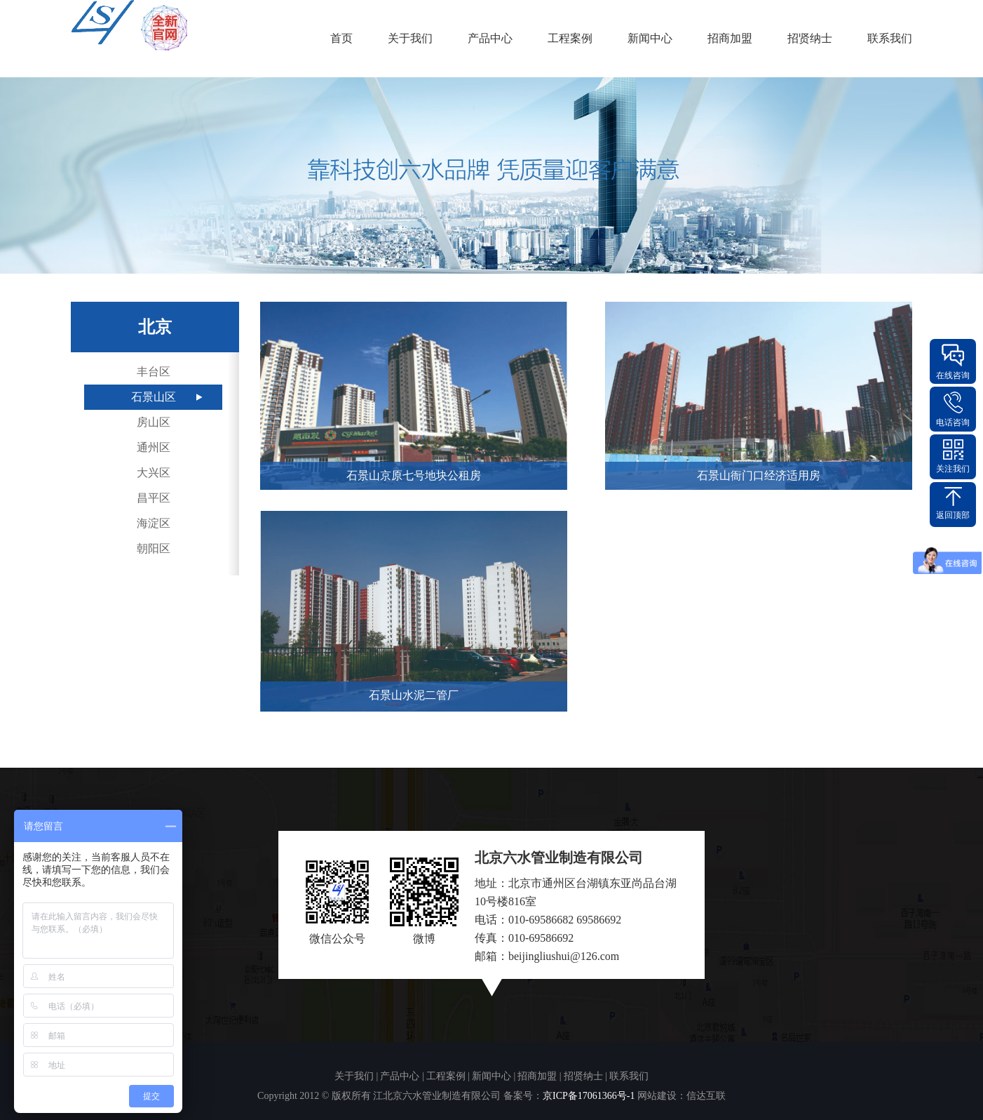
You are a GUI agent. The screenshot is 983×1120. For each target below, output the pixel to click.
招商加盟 (729, 38)
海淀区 (153, 523)
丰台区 (153, 372)
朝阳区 (153, 548)
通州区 (153, 447)
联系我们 (889, 38)
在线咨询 (953, 375)
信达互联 (706, 1096)
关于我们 (410, 38)
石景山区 (153, 397)
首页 (341, 38)
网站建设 (657, 1096)
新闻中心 (650, 38)
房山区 (153, 422)
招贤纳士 (809, 38)
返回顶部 (953, 515)
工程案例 (570, 38)
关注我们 (953, 469)
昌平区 (153, 498)
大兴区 (153, 473)
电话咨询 (953, 422)
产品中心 (490, 38)
